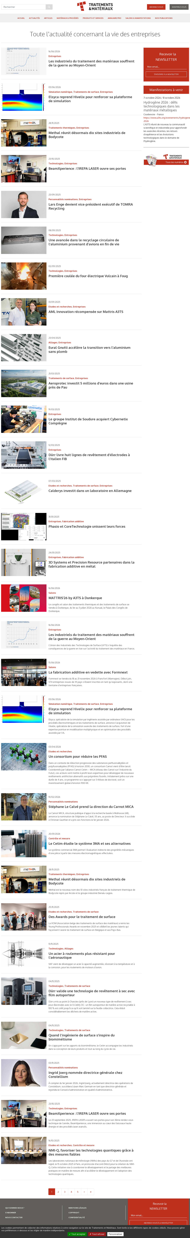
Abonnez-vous (156, 7)
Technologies (56, 163)
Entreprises (55, 56)
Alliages (53, 342)
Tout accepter (77, 1234)
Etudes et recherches (60, 306)
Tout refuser (97, 1234)
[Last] (91, 1191)
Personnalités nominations (63, 199)
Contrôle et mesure (59, 838)
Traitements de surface (86, 91)
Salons (52, 592)
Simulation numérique (60, 91)
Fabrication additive (73, 521)
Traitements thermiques (62, 127)
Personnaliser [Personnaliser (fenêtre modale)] (115, 1234)
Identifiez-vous (179, 7)
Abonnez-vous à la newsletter (158, 1223)
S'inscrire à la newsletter (166, 74)
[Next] (84, 1191)
